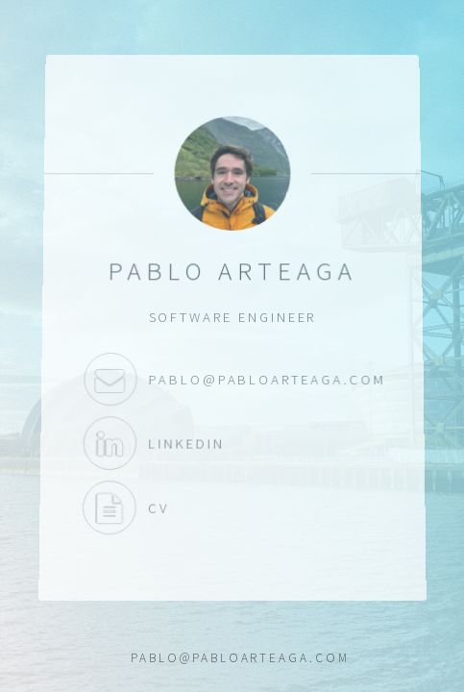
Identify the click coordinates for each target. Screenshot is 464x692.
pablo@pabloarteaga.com (109, 379)
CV (108, 508)
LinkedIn (108, 443)
